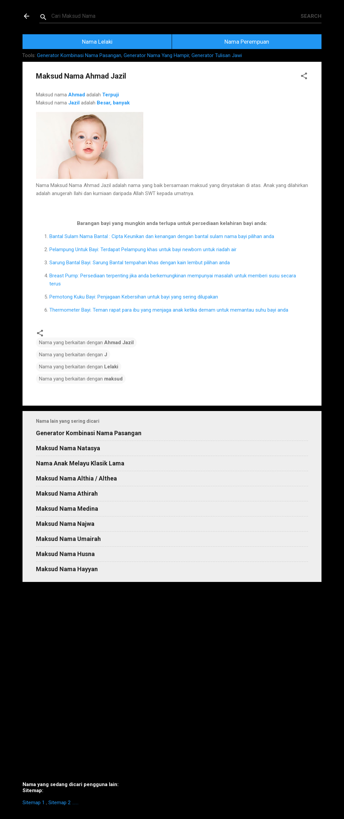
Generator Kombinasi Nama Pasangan (79, 55)
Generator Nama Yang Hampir (156, 55)
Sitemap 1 (34, 803)
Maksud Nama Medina (67, 508)
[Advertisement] (172, 684)
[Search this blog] (176, 16)
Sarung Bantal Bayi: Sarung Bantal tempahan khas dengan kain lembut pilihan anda (139, 263)
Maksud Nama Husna (65, 553)
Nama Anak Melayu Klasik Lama (80, 463)
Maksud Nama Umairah (68, 538)
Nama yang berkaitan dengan (86, 342)
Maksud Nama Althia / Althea (76, 478)
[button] (304, 77)
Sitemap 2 (59, 803)
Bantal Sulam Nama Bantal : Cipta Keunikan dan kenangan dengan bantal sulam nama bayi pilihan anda (161, 236)
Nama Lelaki (97, 41)
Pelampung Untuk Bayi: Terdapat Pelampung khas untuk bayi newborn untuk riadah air (142, 249)
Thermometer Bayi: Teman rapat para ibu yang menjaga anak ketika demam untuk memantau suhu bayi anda (168, 310)
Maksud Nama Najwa (65, 523)
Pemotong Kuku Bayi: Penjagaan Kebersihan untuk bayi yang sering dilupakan (133, 297)
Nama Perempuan (246, 41)
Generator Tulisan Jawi (216, 55)
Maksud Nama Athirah (67, 493)
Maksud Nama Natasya (68, 448)
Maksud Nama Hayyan (67, 569)
